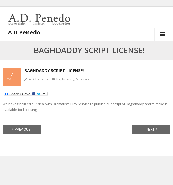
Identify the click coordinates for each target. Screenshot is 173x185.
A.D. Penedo (38, 79)
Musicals (82, 79)
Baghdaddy (65, 79)
